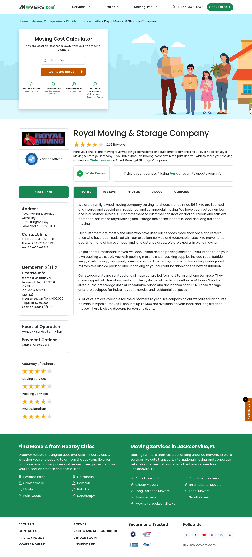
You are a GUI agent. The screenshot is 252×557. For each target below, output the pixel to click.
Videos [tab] (157, 192)
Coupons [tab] (181, 192)
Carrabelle (83, 477)
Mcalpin (27, 489)
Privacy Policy (31, 537)
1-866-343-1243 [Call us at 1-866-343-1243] (187, 7)
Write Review (91, 173)
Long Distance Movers (150, 491)
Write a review (100, 160)
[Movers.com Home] (37, 7)
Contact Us (29, 531)
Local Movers (196, 491)
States (112, 7)
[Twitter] (195, 535)
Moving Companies (47, 21)
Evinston (81, 483)
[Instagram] (212, 535)
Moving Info (145, 7)
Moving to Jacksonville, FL (153, 503)
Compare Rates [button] (66, 71)
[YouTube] (204, 535)
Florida (71, 21)
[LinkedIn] (221, 535)
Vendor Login (85, 537)
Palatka (80, 489)
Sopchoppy (83, 495)
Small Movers (197, 497)
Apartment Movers (201, 478)
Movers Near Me (32, 544)
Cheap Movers (144, 484)
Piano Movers (143, 497)
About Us (26, 524)
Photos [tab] (133, 192)
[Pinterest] (229, 535)
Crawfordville (31, 483)
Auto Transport (145, 478)
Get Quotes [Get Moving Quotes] (220, 7)
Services (81, 7)
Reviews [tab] (109, 192)
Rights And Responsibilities (96, 531)
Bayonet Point (32, 477)
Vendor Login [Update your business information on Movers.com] (180, 173)
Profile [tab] (85, 192)
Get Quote (43, 192)
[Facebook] (186, 535)
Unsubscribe (84, 544)
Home (23, 21)
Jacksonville (91, 21)
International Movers (202, 484)
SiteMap (80, 524)
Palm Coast (30, 495)
